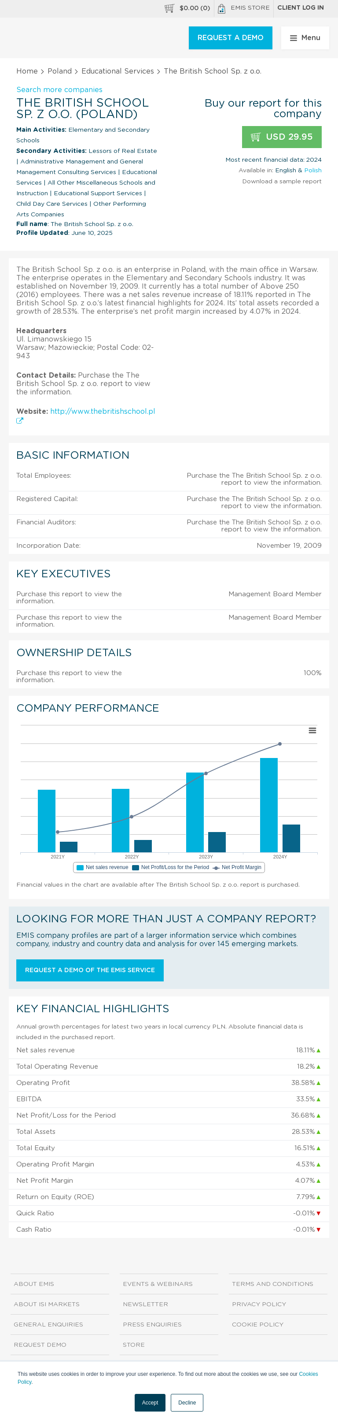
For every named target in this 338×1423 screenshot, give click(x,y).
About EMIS (34, 1284)
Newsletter (145, 1304)
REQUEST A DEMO (231, 37)
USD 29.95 (282, 137)
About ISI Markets (47, 1304)
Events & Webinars (158, 1284)
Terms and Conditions (272, 1284)
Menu (305, 37)
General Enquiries (48, 1325)
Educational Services (117, 71)
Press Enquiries (152, 1325)
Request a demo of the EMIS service (90, 970)
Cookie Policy (257, 1325)
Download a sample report (282, 181)
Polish (313, 170)
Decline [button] (187, 1403)
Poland (60, 71)
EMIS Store (244, 9)
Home (27, 71)
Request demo (40, 1345)
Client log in (300, 8)
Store (134, 1345)
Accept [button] (150, 1403)
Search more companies (59, 89)
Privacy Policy (259, 1304)
